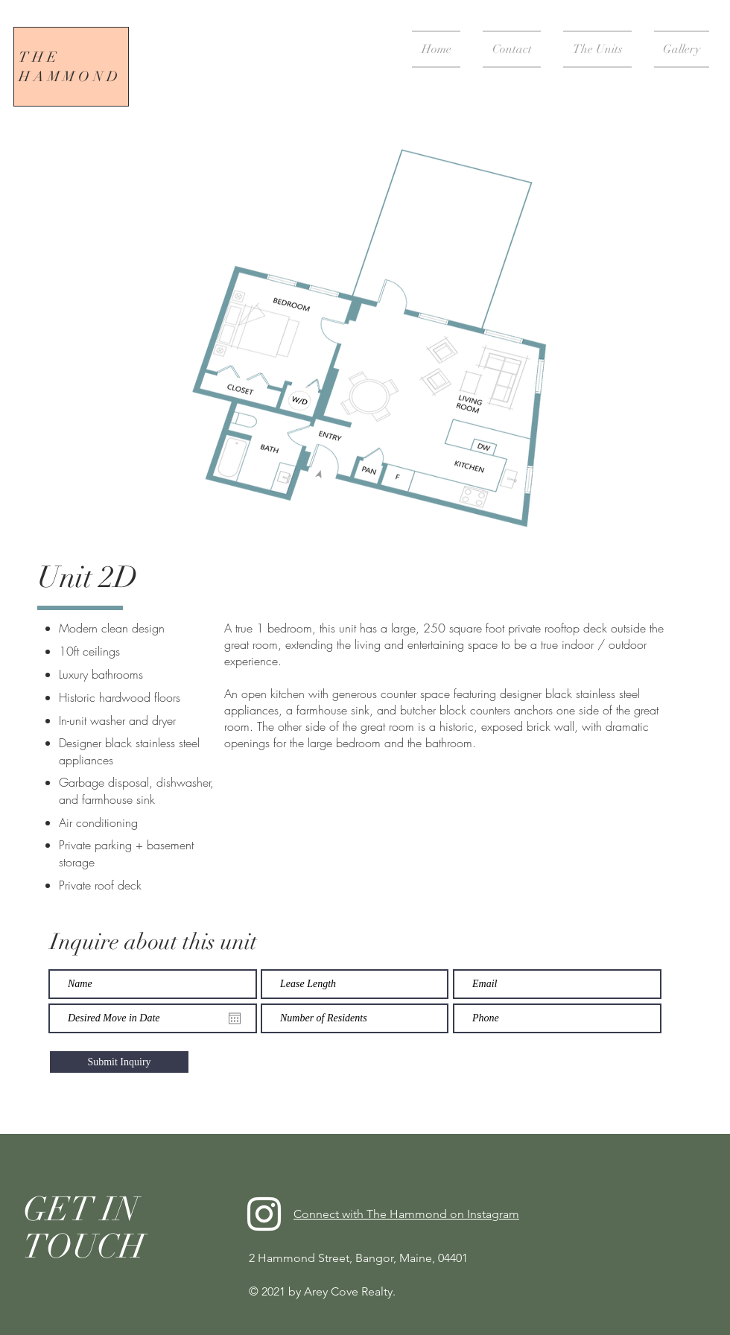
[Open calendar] (235, 1018)
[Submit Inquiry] (119, 1062)
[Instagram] (264, 1214)
